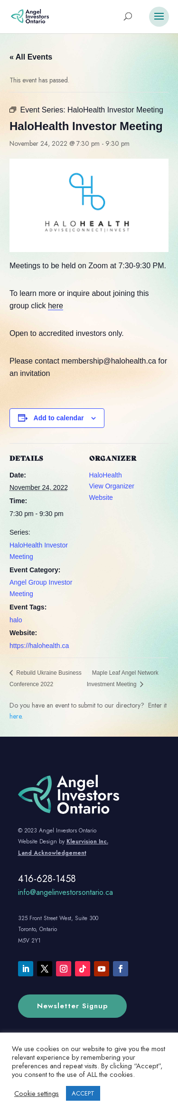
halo (15, 620)
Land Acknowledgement (52, 853)
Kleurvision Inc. (87, 841)
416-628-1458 (47, 879)
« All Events (30, 57)
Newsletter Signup (72, 1006)
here (55, 306)
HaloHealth (105, 475)
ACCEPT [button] (83, 1093)
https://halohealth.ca (39, 645)
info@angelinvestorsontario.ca (65, 892)
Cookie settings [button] (36, 1093)
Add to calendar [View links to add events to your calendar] (59, 418)
